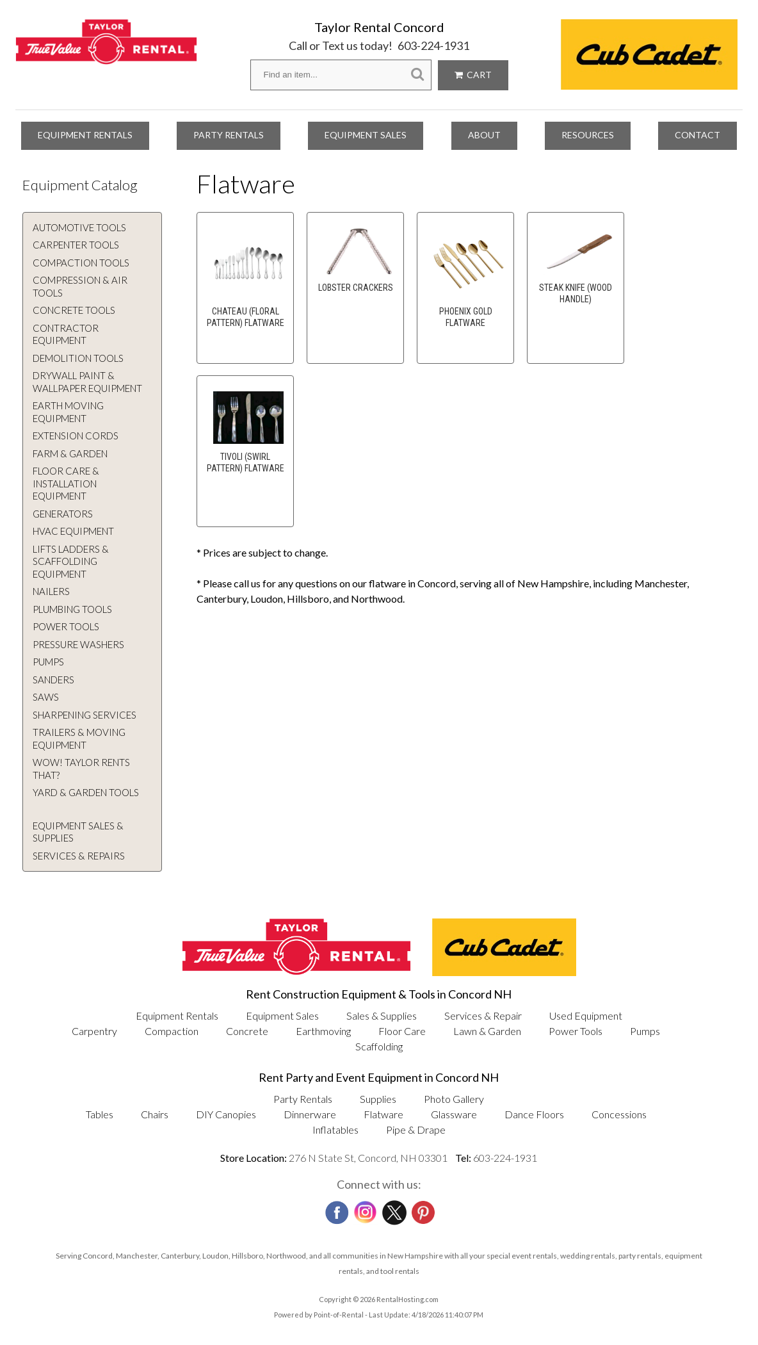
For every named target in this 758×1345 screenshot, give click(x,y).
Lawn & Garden (487, 1031)
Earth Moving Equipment (68, 412)
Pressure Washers (78, 644)
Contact (697, 134)
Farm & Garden (70, 453)
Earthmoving (323, 1031)
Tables (99, 1114)
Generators (63, 513)
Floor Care (402, 1031)
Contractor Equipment (66, 334)
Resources (587, 134)
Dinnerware (310, 1114)
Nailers (51, 591)
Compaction (171, 1031)
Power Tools (66, 626)
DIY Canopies (226, 1114)
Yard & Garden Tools (86, 792)
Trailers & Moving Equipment (79, 738)
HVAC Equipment (73, 531)
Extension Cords (75, 435)
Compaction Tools (81, 262)
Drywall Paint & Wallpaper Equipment (87, 382)
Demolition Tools (78, 358)
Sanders (53, 679)
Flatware (383, 1114)
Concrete (247, 1031)
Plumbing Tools (72, 609)
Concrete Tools (74, 310)
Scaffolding (379, 1046)
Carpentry (94, 1031)
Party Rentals (228, 134)
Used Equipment (585, 1015)
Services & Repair (483, 1015)
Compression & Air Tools (80, 286)
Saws (46, 697)
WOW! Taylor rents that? (81, 768)
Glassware (454, 1114)
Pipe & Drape (416, 1129)
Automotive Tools (79, 227)
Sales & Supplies (381, 1015)
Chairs (154, 1114)
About (484, 134)
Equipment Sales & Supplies (78, 832)
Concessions (619, 1114)
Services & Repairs (79, 855)
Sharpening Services (84, 715)
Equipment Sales (366, 134)
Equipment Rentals (85, 134)
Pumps (48, 661)
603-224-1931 (433, 45)
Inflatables (335, 1129)
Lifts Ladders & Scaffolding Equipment (71, 561)
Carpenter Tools (76, 244)
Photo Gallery (454, 1099)
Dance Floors (534, 1114)
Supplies (378, 1099)
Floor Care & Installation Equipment (66, 483)
